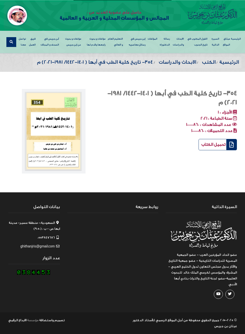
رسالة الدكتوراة (165, 41)
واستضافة (46, 320)
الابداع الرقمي (17, 320)
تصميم (60, 320)
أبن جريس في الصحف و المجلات (50, 41)
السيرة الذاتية (215, 41)
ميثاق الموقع (226, 41)
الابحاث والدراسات (178, 41)
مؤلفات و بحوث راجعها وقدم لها (96, 41)
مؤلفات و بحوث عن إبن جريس (73, 41)
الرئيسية (236, 38)
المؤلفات (152, 38)
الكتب (209, 62)
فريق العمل (32, 41)
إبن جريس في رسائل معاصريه (137, 41)
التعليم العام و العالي (115, 41)
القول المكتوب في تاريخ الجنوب (197, 41)
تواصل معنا (22, 41)
